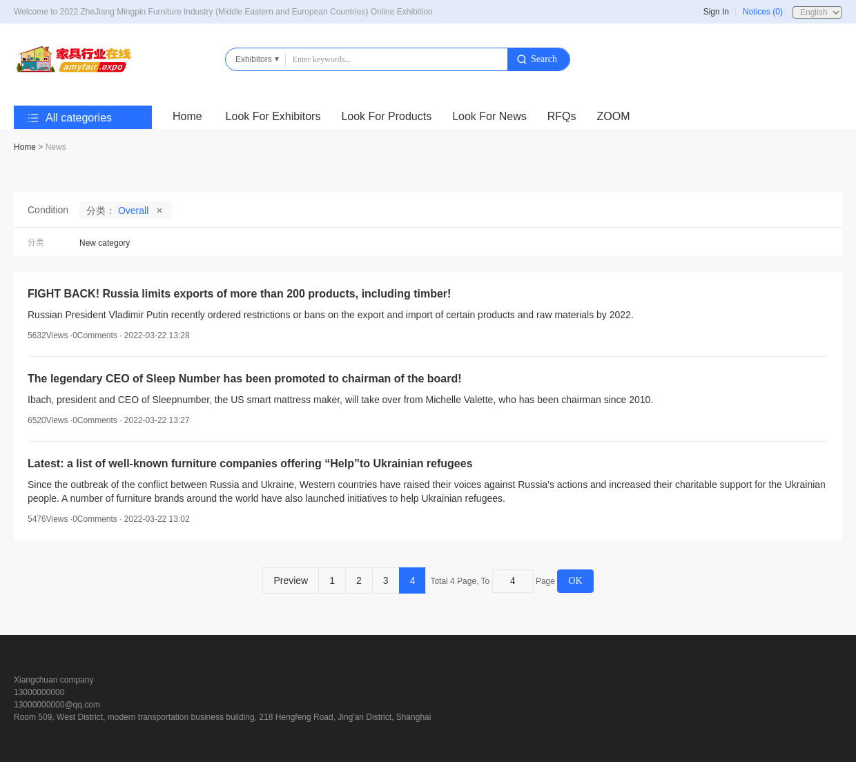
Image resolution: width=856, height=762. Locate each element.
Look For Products (386, 116)
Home (187, 116)
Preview (290, 580)
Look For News (489, 116)
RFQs (561, 116)
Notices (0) (763, 12)
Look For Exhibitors (273, 116)
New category (104, 243)
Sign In (716, 12)
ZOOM (613, 116)
